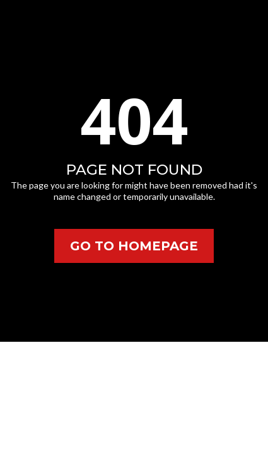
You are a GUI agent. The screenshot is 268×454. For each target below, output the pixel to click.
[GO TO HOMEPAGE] (134, 246)
